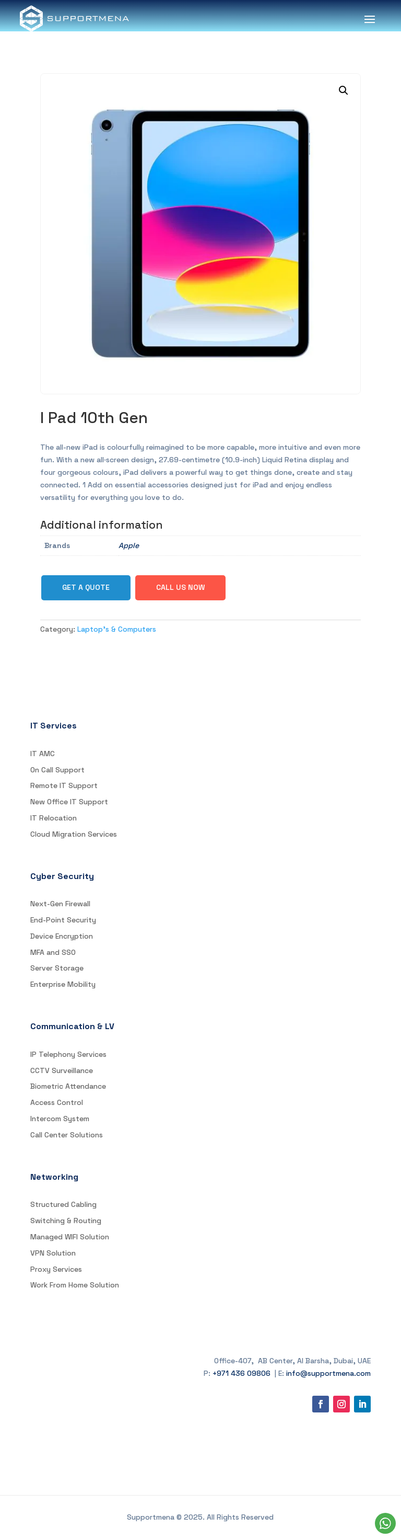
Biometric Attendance (68, 1086)
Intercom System (59, 1118)
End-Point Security (63, 920)
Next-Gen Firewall (60, 903)
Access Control (56, 1102)
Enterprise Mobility (63, 984)
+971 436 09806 (241, 1373)
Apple (129, 545)
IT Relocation (53, 818)
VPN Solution (53, 1253)
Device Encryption (61, 936)
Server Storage (57, 968)
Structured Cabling (63, 1204)
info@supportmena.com (328, 1373)
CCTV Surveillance (61, 1070)
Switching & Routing (65, 1220)
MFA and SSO (53, 952)
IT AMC (42, 753)
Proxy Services (56, 1269)
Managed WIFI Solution (69, 1236)
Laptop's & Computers (116, 629)
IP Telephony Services (68, 1054)
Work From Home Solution (74, 1285)
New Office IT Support (69, 801)
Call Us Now (180, 587)
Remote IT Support (64, 785)
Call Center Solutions (66, 1134)
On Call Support (57, 769)
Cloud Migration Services (73, 834)
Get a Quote (86, 587)
